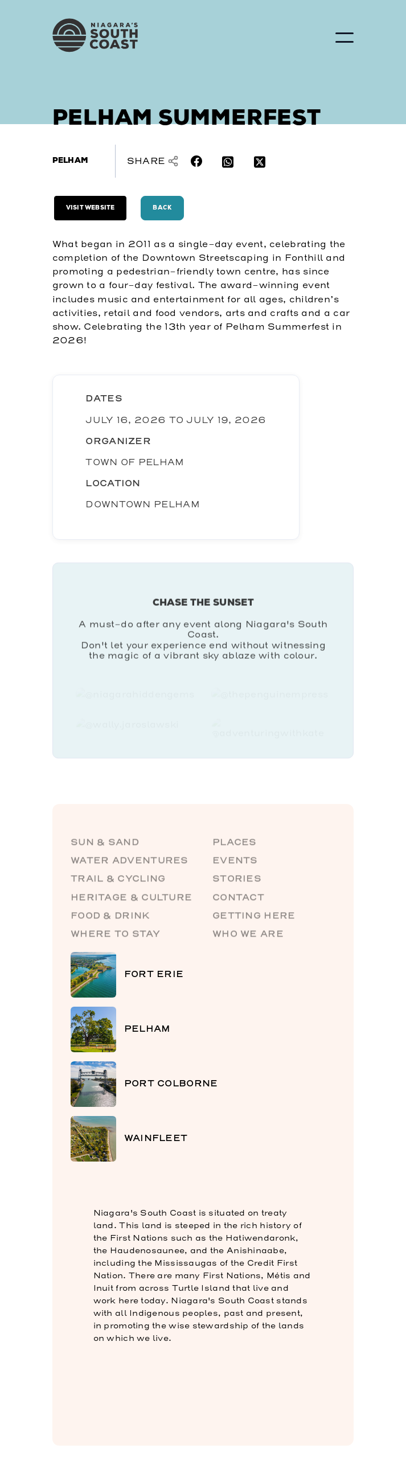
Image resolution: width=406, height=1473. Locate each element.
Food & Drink (110, 918)
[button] (344, 38)
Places (234, 844)
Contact (238, 900)
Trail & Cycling (118, 881)
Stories (236, 881)
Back (162, 208)
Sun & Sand (105, 844)
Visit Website (90, 208)
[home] (137, 35)
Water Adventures (129, 863)
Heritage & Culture (131, 900)
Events (235, 863)
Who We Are (248, 937)
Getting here (254, 918)
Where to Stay (115, 937)
